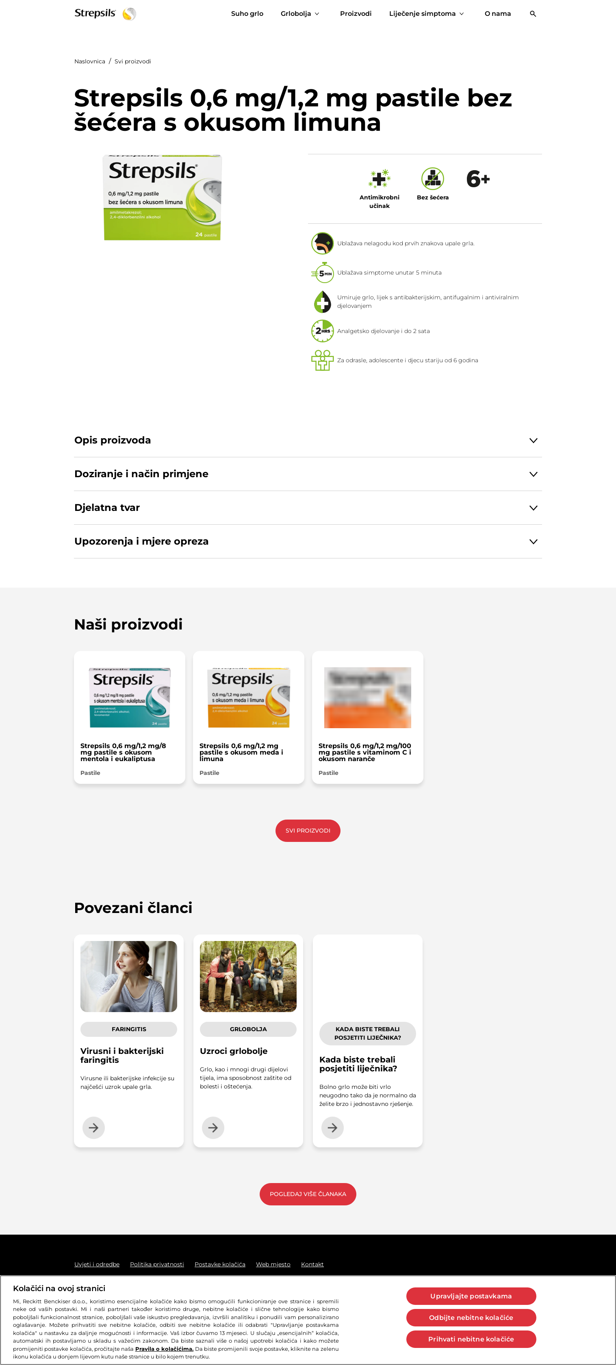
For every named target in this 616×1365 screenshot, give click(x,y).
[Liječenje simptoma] (422, 13)
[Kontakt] (312, 1264)
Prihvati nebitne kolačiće (471, 1339)
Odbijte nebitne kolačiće (471, 1318)
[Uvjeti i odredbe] (97, 1264)
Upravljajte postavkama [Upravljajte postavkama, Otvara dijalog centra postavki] (471, 1296)
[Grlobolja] (296, 13)
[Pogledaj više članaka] (308, 1194)
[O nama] (498, 13)
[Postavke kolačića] (220, 1264)
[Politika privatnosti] (157, 1264)
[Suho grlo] (247, 13)
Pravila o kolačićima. (164, 1349)
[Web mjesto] (273, 1264)
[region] (308, 1320)
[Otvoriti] (533, 14)
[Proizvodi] (356, 13)
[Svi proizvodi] (308, 831)
